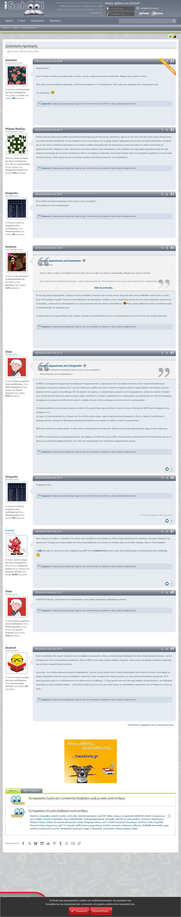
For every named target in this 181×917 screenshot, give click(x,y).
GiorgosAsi (89, 822)
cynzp (165, 825)
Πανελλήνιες (37, 20)
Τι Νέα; (22, 20)
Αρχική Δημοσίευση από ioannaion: (71, 260)
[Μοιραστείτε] (167, 130)
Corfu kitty (72, 815)
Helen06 (82, 815)
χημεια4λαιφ (96, 825)
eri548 (111, 822)
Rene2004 (97, 828)
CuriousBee (44, 815)
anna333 (119, 818)
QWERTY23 (139, 815)
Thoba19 (34, 822)
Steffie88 (147, 825)
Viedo (80, 822)
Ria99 (148, 815)
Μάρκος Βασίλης (123, 828)
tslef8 (78, 825)
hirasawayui (131, 822)
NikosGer (137, 825)
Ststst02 (106, 825)
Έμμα (43, 825)
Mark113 (34, 815)
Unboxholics (57, 818)
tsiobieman (127, 825)
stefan (134, 828)
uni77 (104, 822)
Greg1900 (158, 822)
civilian (49, 822)
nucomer (55, 828)
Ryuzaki (71, 825)
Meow (98, 822)
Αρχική (9, 20)
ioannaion (14, 51)
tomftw (62, 815)
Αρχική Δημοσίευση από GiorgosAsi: (71, 365)
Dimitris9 (142, 822)
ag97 (60, 825)
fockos (42, 822)
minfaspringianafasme (94, 818)
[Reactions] (168, 468)
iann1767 (102, 815)
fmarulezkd (157, 825)
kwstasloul (92, 815)
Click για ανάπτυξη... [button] (105, 287)
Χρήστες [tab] (13, 790)
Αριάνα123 (78, 828)
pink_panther (133, 818)
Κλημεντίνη (52, 825)
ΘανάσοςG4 (66, 828)
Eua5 (66, 818)
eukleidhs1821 (76, 818)
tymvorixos (120, 822)
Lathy (150, 822)
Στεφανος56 (44, 828)
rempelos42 (127, 815)
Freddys (38, 818)
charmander (108, 828)
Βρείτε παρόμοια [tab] (31, 790)
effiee (110, 815)
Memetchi (35, 825)
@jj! (40, 550)
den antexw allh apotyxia (65, 822)
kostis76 (55, 815)
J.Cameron (145, 818)
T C (65, 825)
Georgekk (109, 818)
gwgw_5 (88, 828)
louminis (34, 828)
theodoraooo (157, 818)
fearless (85, 825)
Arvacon (117, 815)
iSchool (26, 8)
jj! (125, 818)
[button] (147, 21)
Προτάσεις (55, 20)
